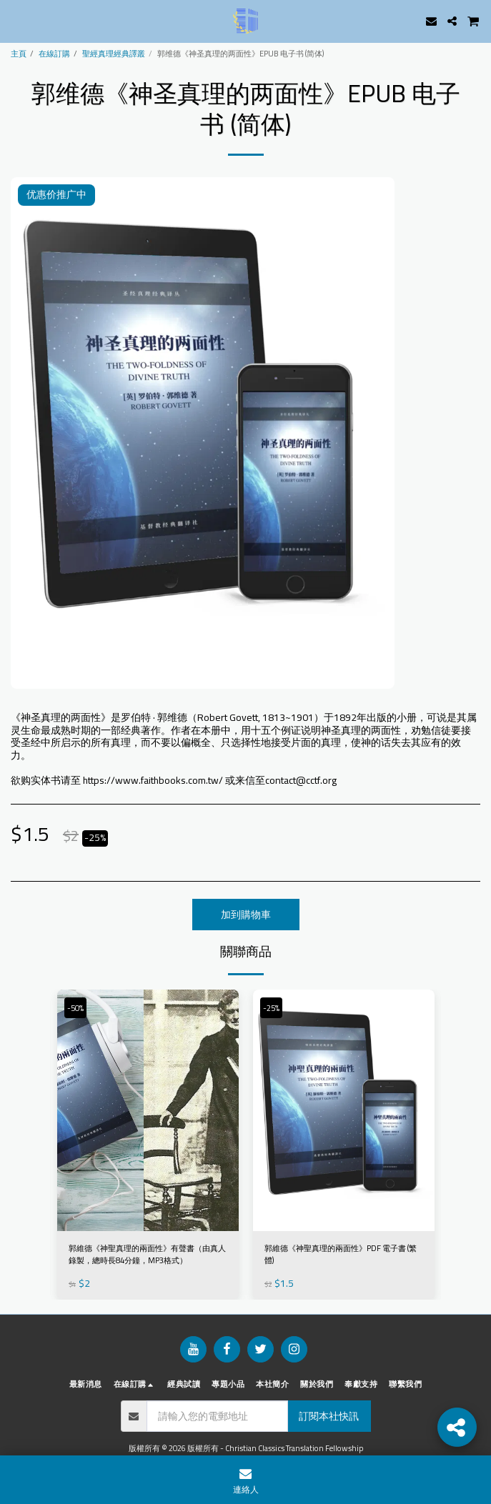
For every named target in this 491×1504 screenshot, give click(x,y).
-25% (271, 1007)
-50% (75, 1007)
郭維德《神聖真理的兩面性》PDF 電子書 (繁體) (340, 1254)
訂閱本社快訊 (329, 1416)
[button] (16, 20)
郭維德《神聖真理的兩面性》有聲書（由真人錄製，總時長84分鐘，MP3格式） (147, 1254)
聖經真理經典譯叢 (113, 53)
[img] (148, 1111)
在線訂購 (54, 53)
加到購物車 (246, 914)
